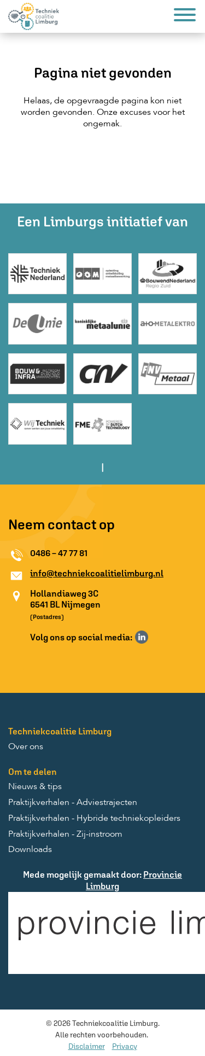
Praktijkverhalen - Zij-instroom (65, 834)
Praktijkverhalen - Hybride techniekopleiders (94, 818)
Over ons (25, 747)
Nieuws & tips (35, 787)
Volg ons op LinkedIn (141, 637)
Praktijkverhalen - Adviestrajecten (72, 802)
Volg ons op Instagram (157, 637)
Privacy (124, 1046)
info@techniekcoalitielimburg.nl (96, 573)
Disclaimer (86, 1046)
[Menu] (185, 16)
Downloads (30, 849)
